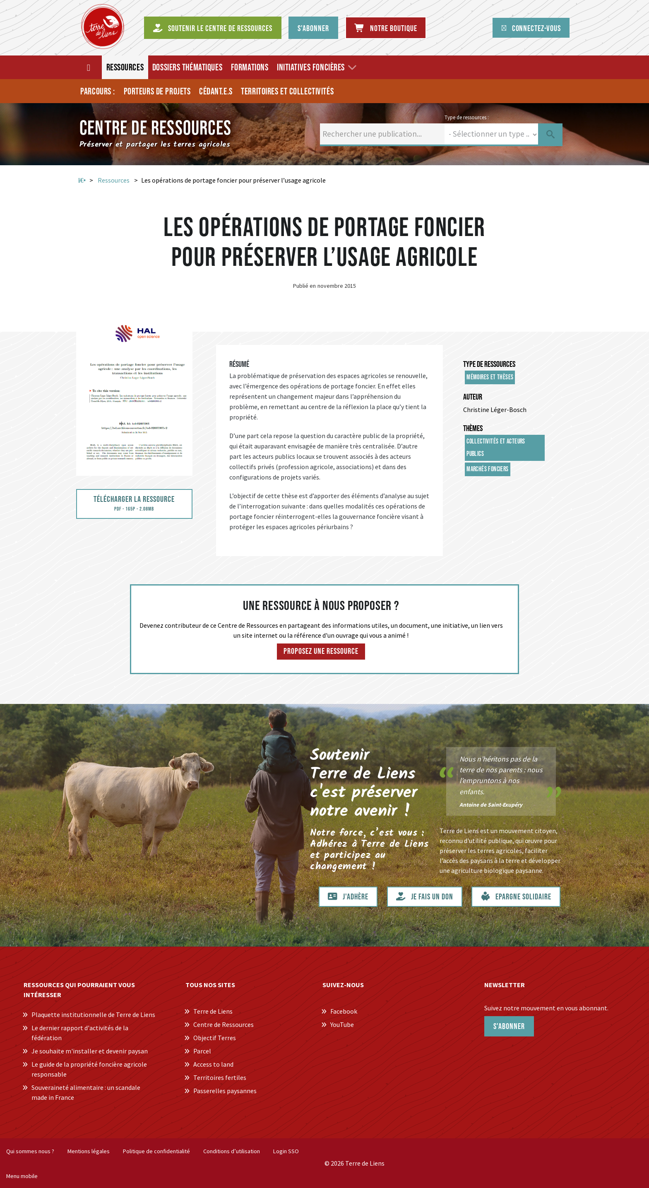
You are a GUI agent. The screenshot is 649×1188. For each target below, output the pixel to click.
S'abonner (509, 1026)
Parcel (202, 1051)
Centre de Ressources (223, 1024)
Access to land (213, 1064)
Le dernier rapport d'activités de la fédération (79, 1033)
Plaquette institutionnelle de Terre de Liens (93, 1014)
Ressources (114, 180)
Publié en (304, 285)
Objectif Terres (214, 1038)
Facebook (343, 1011)
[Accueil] (89, 67)
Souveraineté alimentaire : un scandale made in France (85, 1092)
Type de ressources (489, 364)
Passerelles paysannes (225, 1091)
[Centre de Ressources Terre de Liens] (102, 26)
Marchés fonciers (487, 469)
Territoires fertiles (219, 1077)
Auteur (472, 397)
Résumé (239, 364)
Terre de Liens (213, 1011)
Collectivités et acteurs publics (495, 448)
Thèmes (473, 429)
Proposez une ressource (321, 651)
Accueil (82, 180)
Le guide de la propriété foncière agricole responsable (89, 1069)
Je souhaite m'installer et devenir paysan (89, 1051)
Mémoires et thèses (489, 377)
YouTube (342, 1024)
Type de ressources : (467, 117)
